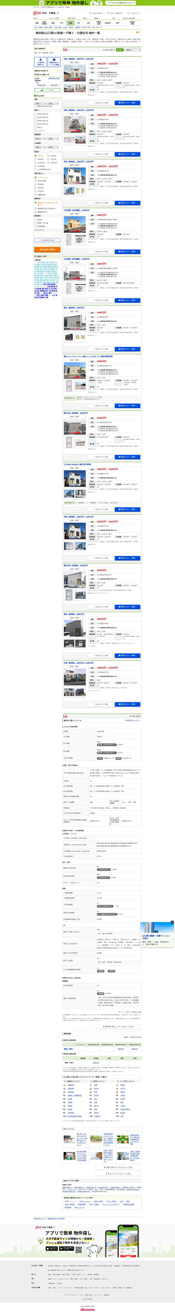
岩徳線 (70, 1109)
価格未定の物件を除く (45, 106)
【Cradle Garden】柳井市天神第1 (77, 464)
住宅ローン (105, 1279)
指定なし (41, 156)
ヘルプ (81, 1295)
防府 (95, 1109)
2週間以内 (41, 195)
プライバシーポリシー (71, 1295)
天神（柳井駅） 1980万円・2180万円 (79, 59)
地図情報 (129, 1288)
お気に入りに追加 (101, 103)
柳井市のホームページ (133, 720)
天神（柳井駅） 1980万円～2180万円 (79, 663)
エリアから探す (47, 90)
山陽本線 (71, 1085)
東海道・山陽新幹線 (75, 1095)
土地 (121, 1201)
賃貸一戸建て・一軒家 (68, 1274)
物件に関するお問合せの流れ (103, 1266)
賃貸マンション (81, 1274)
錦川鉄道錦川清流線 (75, 1116)
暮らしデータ (79, 1207)
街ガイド (97, 1288)
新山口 (96, 1088)
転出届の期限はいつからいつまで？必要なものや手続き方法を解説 (81, 1156)
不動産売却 (51, 1283)
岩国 (95, 1085)
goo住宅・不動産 (37, 1265)
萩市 (122, 1102)
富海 (95, 1102)
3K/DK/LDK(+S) (42, 121)
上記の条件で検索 (47, 250)
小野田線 (71, 1113)
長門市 (96, 1113)
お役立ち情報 (35, 1287)
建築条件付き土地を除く (47, 208)
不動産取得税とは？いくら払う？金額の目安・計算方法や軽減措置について (108, 1139)
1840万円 (96, 1063)
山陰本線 (71, 1092)
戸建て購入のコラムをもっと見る (119, 1167)
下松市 (122, 1106)
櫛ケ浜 (96, 1106)
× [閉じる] (172, 922)
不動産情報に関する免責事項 (56, 1218)
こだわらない (43, 177)
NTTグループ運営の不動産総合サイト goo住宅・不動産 (51, 7)
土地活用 (59, 1283)
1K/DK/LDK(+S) (42, 114)
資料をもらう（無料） (127, 103)
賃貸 (128, 1201)
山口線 (70, 1099)
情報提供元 (117, 1266)
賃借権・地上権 (42, 223)
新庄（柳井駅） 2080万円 (74, 308)
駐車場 (90, 1274)
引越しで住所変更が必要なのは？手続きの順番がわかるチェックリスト (108, 1155)
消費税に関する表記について (76, 1270)
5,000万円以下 (115, 1187)
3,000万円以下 (91, 1187)
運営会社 (106, 1295)
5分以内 (41, 159)
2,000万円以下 (79, 1187)
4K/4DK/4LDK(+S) (83, 1191)
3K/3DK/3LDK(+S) (68, 1191)
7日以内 (41, 191)
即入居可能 (121, 1189)
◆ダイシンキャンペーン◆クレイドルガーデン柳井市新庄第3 (88, 356)
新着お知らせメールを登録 (54, 62)
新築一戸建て (98, 1201)
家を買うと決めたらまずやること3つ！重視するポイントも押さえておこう (82, 1139)
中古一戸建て (111, 1201)
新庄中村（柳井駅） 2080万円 (76, 413)
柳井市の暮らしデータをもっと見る (119, 1027)
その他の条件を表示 (46, 240)
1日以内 (41, 184)
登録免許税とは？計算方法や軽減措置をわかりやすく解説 (135, 1139)
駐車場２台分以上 (133, 1189)
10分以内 (41, 163)
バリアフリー (72, 1189)
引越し (54, 1288)
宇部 (95, 1092)
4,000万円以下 (103, 1187)
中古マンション (85, 1201)
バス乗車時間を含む (44, 169)
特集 (49, 1288)
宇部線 (70, 1102)
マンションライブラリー (111, 1204)
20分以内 (41, 166)
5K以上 (39, 127)
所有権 (39, 220)
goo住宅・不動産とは (54, 1266)
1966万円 (121, 1049)
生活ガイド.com (137, 1012)
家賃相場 (68, 1207)
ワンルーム (41, 130)
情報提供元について (40, 1218)
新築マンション (53, 1279)
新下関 (96, 1095)
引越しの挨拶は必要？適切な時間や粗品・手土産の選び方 (135, 1156)
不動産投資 (82, 1204)
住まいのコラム (106, 1288)
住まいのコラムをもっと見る (119, 1174)
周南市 (122, 1085)
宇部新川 (97, 1116)
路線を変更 (42, 85)
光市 (122, 1116)
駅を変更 (54, 85)
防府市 (122, 1113)
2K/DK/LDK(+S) (42, 117)
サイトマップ (99, 1295)
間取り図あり (67, 1187)
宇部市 (122, 1099)
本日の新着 (42, 181)
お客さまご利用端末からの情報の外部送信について (78, 1266)
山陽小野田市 (125, 1109)
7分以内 (53, 159)
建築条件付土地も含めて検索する (48, 204)
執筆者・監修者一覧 (119, 1288)
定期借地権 (41, 226)
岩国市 (122, 1092)
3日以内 (41, 188)
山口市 (122, 1088)
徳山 (95, 1099)
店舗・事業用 (69, 1204)
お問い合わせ (89, 1295)
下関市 (122, 1095)
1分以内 (53, 156)
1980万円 (134, 1049)
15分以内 (53, 163)
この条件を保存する (40, 62)
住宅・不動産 (94, 1204)
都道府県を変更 (54, 78)
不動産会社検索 (128, 1204)
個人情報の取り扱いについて (57, 1270)
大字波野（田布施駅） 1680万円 (77, 210)
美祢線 (70, 1106)
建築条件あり (43, 212)
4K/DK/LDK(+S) (42, 124)
